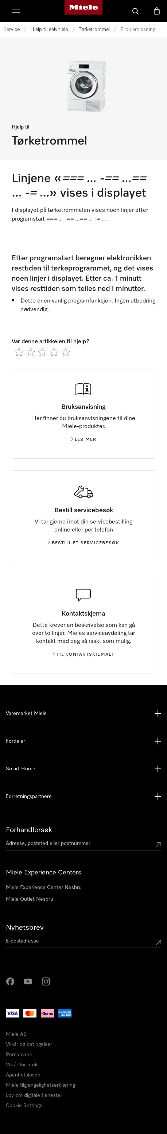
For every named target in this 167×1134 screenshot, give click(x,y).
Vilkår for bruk (22, 1064)
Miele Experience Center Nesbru (44, 887)
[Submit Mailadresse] (158, 942)
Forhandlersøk (29, 830)
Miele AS (16, 1034)
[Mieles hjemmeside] (83, 11)
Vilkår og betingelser (29, 1044)
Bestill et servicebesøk (84, 543)
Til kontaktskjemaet (84, 654)
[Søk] (135, 11)
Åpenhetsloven (23, 1075)
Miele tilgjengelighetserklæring (40, 1085)
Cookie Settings (24, 1105)
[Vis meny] (16, 11)
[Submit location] (158, 845)
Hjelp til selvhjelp (49, 29)
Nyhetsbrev (25, 927)
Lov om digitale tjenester (34, 1095)
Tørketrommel (94, 29)
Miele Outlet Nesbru (29, 899)
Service (11, 29)
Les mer (83, 440)
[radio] (19, 352)
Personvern (19, 1054)
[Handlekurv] (156, 11)
